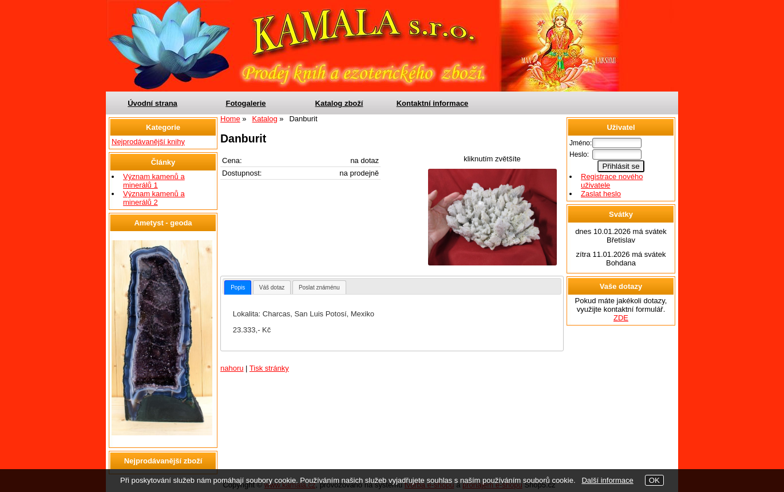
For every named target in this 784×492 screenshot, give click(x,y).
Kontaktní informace (433, 103)
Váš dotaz (271, 287)
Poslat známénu (319, 287)
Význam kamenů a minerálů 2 (154, 198)
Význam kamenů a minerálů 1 (154, 180)
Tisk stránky (269, 368)
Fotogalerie (245, 103)
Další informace (607, 480)
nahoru (231, 368)
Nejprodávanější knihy (148, 141)
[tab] (237, 287)
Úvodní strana (152, 103)
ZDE (620, 318)
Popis (238, 287)
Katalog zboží (339, 103)
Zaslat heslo (601, 193)
